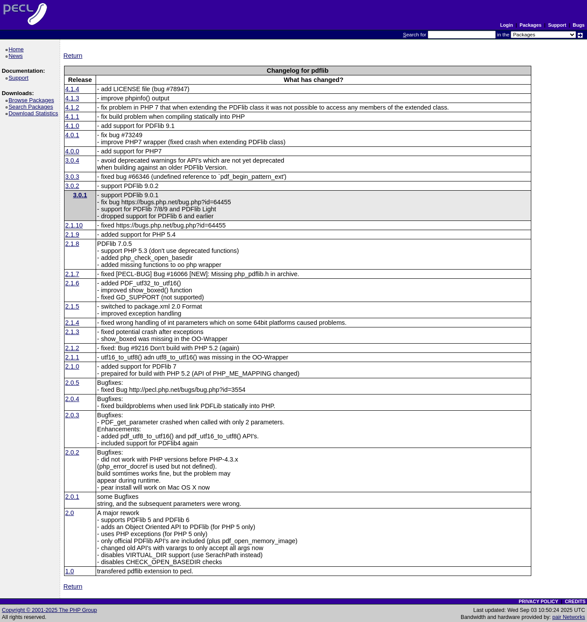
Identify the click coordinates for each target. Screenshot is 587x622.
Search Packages (32, 106)
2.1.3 (72, 331)
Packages (530, 25)
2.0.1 (72, 496)
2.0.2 (72, 452)
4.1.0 (72, 125)
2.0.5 (72, 382)
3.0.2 (72, 185)
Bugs (579, 25)
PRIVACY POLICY (538, 601)
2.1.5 (72, 306)
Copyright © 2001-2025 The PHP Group (49, 610)
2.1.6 (72, 283)
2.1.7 (72, 273)
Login (506, 25)
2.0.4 (72, 398)
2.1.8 (72, 243)
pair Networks (568, 617)
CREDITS (575, 601)
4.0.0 (72, 151)
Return (73, 55)
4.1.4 (72, 88)
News (17, 56)
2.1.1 (72, 357)
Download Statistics (34, 113)
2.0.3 (72, 415)
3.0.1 (80, 195)
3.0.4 (72, 160)
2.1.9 (72, 234)
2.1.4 (72, 322)
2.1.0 (72, 366)
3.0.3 (72, 176)
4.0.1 (72, 135)
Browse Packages (32, 100)
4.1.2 (72, 107)
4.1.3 (72, 98)
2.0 (69, 512)
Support (557, 25)
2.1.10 (74, 225)
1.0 (69, 571)
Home (17, 49)
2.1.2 (72, 348)
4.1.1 (72, 116)
